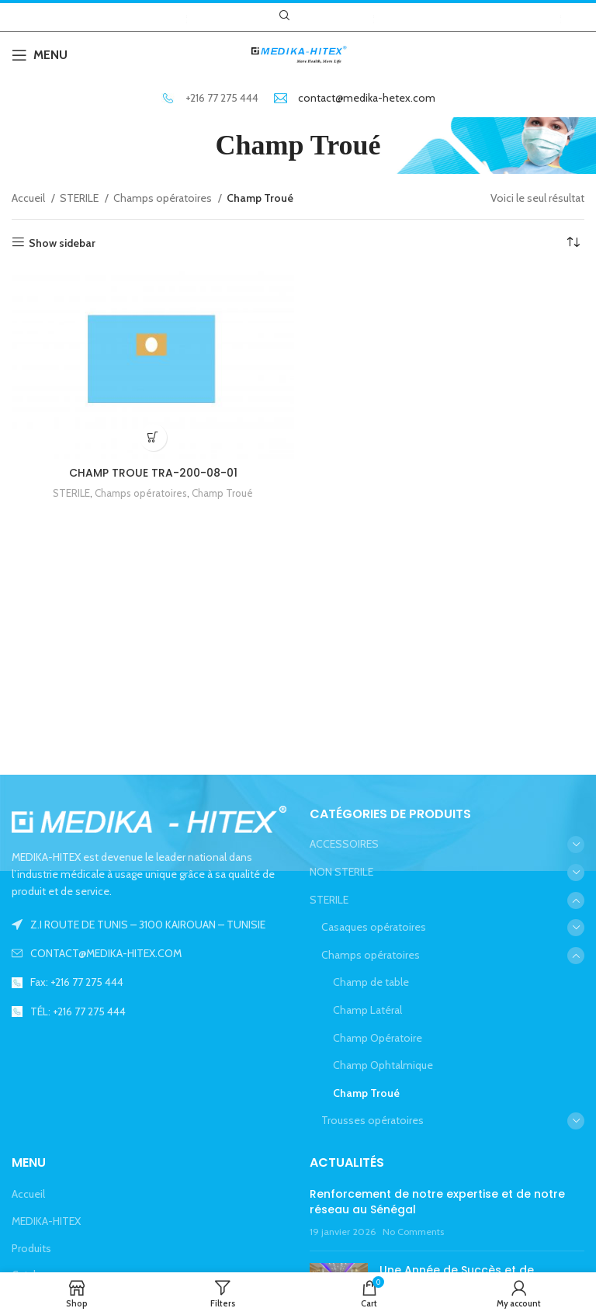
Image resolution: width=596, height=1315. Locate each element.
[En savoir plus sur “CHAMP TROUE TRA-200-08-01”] (153, 437)
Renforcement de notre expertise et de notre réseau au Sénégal (437, 1201)
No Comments (413, 1231)
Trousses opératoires (372, 1120)
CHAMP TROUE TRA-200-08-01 (153, 473)
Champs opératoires (163, 198)
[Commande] (572, 243)
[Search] (282, 15)
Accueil (29, 198)
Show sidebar (62, 242)
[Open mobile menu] (39, 55)
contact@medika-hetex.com (366, 98)
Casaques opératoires (373, 927)
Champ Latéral (367, 1010)
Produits (31, 1248)
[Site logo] (298, 54)
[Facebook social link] (309, 15)
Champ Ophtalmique (383, 1065)
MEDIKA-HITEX (46, 1221)
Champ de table (371, 982)
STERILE (80, 198)
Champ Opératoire (377, 1038)
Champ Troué (222, 493)
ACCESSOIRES (344, 844)
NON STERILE (341, 872)
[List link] (149, 953)
